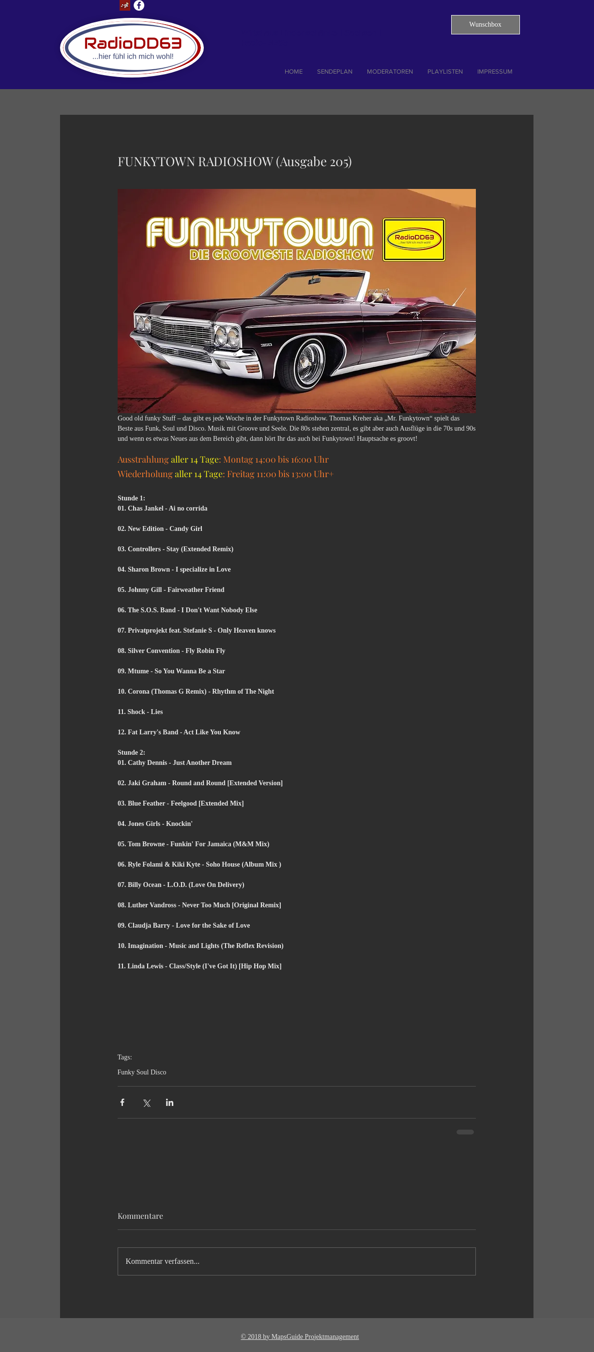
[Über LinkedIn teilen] (169, 1102)
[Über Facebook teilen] (122, 1102)
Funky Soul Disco (142, 1072)
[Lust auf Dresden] (125, 5)
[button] (485, 24)
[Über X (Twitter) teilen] (146, 1102)
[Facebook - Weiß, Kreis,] (139, 5)
